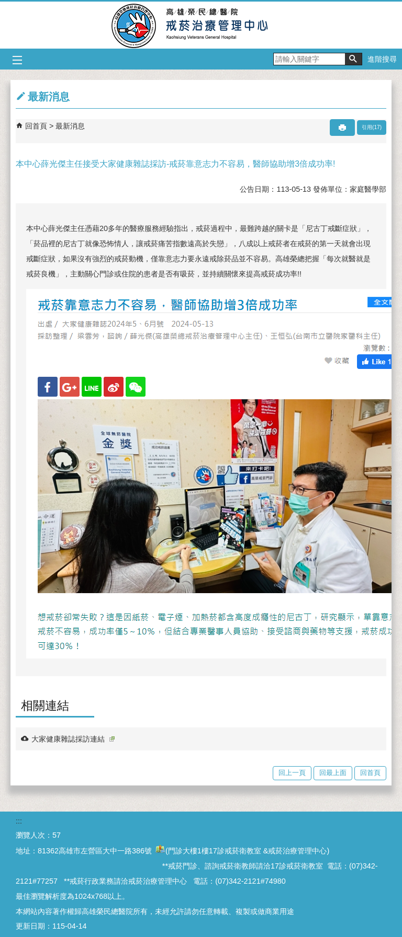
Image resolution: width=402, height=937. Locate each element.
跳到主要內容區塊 (5, 5)
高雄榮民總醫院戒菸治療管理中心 (201, 25)
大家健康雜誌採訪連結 (73, 739)
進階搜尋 (382, 59)
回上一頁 (292, 773)
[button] (353, 59)
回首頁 (36, 126)
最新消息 (70, 126)
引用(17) (372, 127)
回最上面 (333, 773)
